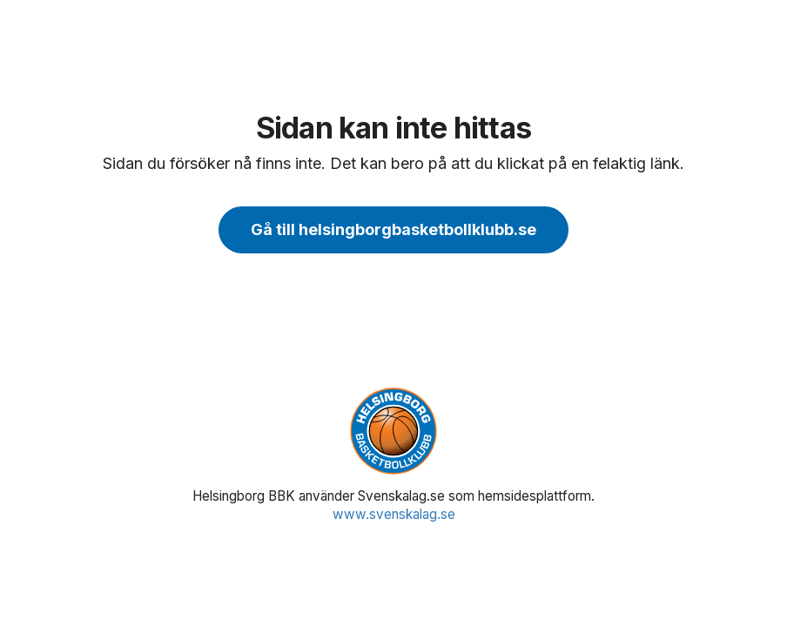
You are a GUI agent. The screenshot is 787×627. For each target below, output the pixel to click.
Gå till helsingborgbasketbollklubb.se (393, 229)
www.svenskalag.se (394, 514)
